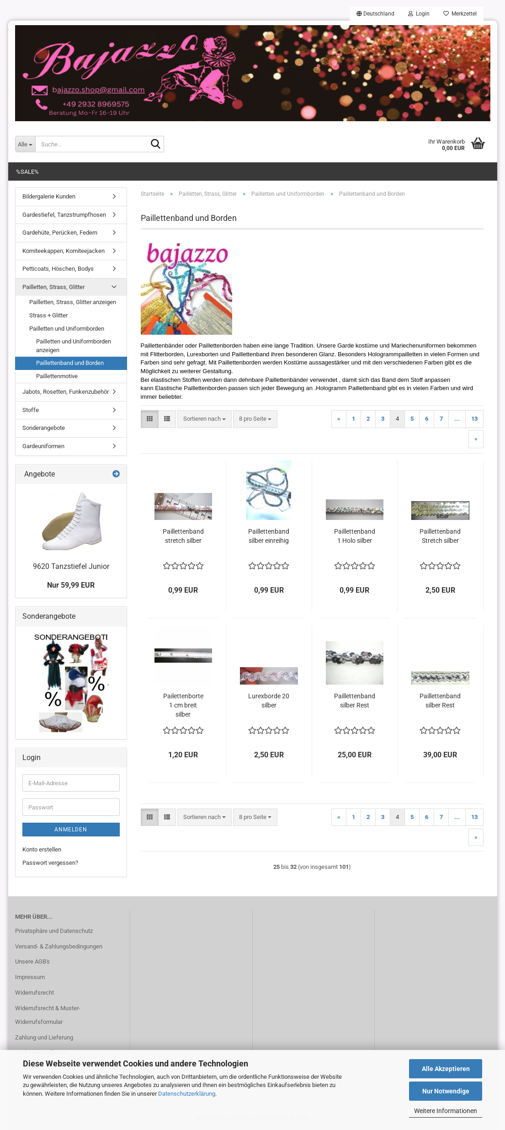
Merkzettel (460, 14)
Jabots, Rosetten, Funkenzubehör (65, 391)
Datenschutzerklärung (186, 1093)
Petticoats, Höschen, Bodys (58, 268)
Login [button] (419, 14)
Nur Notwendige (445, 1091)
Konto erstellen (41, 849)
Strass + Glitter (48, 315)
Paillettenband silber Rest (354, 700)
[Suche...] (25, 144)
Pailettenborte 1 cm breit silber (183, 705)
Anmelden (70, 829)
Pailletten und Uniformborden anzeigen (73, 345)
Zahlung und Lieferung (44, 1037)
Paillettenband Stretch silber (440, 536)
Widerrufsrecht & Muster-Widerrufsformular (47, 1015)
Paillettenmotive (57, 376)
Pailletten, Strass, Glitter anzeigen (72, 302)
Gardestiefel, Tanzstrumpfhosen (64, 214)
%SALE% (27, 171)
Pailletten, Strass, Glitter (53, 287)
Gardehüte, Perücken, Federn (59, 232)
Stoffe (30, 410)
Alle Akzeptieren (446, 1068)
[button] (375, 14)
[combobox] (204, 419)
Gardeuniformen (43, 446)
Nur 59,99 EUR (71, 585)
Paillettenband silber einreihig (268, 536)
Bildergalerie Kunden (48, 196)
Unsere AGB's (32, 961)
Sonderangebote (43, 427)
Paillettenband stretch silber (183, 536)
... (457, 418)
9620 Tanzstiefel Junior (71, 566)
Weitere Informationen (445, 1110)
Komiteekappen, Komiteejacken (63, 250)
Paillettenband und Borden (70, 362)
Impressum (30, 977)
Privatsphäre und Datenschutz (54, 930)
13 (474, 418)
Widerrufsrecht (34, 992)
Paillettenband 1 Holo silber (354, 536)
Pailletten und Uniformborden (66, 328)
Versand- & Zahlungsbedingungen (58, 946)
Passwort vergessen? (50, 862)
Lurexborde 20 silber (268, 700)
